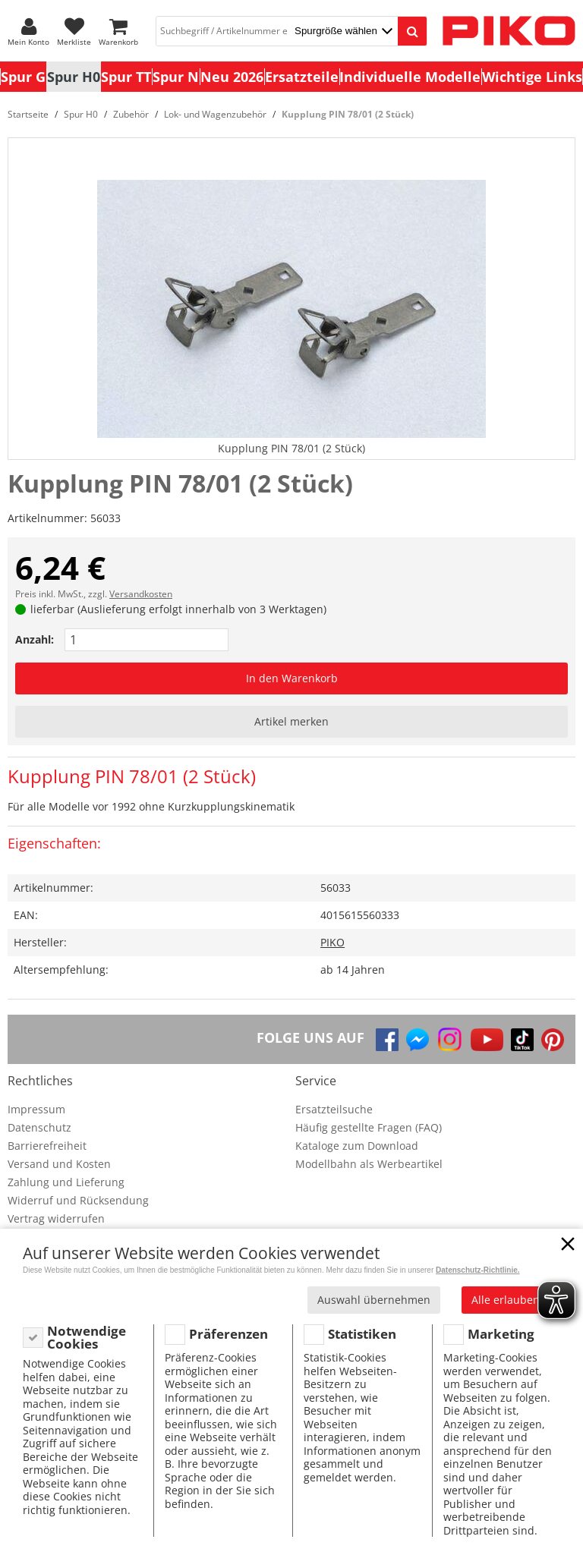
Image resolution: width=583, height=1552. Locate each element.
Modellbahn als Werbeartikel (369, 1164)
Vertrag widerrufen (56, 1218)
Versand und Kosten (59, 1164)
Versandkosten (140, 593)
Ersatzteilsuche (334, 1109)
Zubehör (131, 114)
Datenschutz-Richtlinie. (478, 1270)
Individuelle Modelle (410, 77)
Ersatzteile (302, 77)
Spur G (23, 77)
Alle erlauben (505, 1299)
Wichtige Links (532, 77)
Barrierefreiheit (47, 1145)
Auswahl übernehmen (373, 1299)
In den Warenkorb (292, 678)
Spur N (176, 77)
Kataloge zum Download (356, 1145)
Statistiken (362, 1334)
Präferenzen (228, 1334)
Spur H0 (73, 77)
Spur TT (126, 77)
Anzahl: (34, 639)
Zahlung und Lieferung (66, 1182)
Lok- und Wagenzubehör (215, 114)
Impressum (36, 1109)
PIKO (332, 942)
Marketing (501, 1334)
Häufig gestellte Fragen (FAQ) (368, 1127)
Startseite (28, 114)
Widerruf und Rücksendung (78, 1200)
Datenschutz (39, 1127)
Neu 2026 (231, 77)
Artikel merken (291, 721)
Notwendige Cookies (86, 1337)
